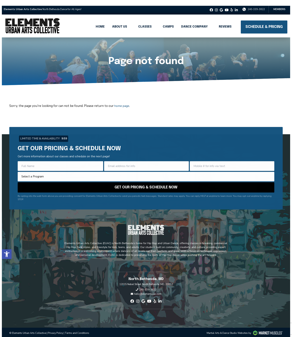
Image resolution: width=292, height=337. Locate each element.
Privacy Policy (55, 329)
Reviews (225, 22)
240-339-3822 (256, 5)
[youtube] (226, 6)
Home (100, 22)
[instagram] (216, 6)
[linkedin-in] (236, 6)
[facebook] (211, 6)
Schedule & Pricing (264, 23)
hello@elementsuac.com (147, 290)
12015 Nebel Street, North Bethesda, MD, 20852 (146, 280)
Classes (145, 22)
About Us (119, 22)
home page (122, 102)
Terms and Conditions (77, 329)
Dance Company (194, 22)
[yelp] (231, 6)
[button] (7, 247)
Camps (168, 22)
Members (279, 5)
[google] (221, 6)
